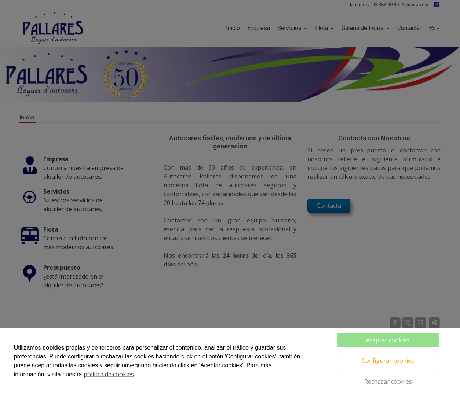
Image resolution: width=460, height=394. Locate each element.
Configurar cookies (388, 361)
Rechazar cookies (388, 382)
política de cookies (109, 374)
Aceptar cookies (388, 340)
